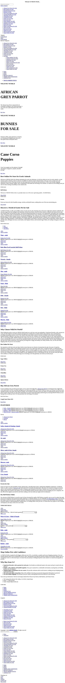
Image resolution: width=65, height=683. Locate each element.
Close (2, 676)
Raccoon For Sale (7, 29)
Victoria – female (5, 259)
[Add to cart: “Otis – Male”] (3, 313)
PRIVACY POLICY (8, 593)
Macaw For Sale (7, 25)
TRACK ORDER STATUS (9, 592)
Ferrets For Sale (7, 19)
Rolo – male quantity (7, 525)
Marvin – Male (5, 319)
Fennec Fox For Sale (8, 18)
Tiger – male (4, 235)
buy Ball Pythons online (52, 498)
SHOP (4, 588)
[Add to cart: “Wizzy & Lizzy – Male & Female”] (3, 513)
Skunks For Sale (7, 30)
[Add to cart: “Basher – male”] (3, 540)
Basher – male (5, 543)
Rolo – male (4, 530)
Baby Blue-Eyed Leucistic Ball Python (11, 247)
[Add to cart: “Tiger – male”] (3, 240)
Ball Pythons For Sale (8, 9)
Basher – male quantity (7, 539)
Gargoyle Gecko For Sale (9, 22)
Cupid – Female (7, 409)
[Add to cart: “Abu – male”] (3, 276)
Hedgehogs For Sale (8, 23)
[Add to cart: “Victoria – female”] (3, 264)
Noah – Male (4, 283)
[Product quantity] (28, 512)
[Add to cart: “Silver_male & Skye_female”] (3, 455)
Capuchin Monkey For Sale (9, 14)
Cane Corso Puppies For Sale (10, 13)
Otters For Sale (6, 27)
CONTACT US (6, 591)
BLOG (5, 590)
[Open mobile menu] (2, 38)
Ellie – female (4, 295)
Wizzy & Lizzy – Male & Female (11, 412)
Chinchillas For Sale (8, 16)
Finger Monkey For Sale (9, 21)
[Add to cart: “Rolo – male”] (3, 527)
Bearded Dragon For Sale (9, 10)
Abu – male (4, 271)
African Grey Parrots (42, 388)
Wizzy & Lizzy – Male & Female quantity (12, 512)
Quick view (3, 242)
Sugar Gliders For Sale (8, 32)
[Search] (7, 4)
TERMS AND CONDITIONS (10, 595)
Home (4, 587)
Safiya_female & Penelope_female (10, 426)
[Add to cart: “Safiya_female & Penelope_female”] (3, 431)
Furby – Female (7, 408)
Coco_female (4, 474)
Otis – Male (4, 307)
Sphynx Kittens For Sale (9, 31)
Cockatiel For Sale (7, 17)
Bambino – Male (7, 410)
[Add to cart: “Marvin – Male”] (3, 325)
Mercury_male (5, 462)
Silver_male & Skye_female (8, 450)
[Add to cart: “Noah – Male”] (3, 288)
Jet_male (3, 438)
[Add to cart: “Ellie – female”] (3, 301)
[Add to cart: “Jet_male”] (3, 443)
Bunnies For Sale (7, 12)
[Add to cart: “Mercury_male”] (3, 467)
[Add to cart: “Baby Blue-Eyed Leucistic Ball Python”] (3, 252)
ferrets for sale (17, 488)
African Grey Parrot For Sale (10, 8)
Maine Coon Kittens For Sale (10, 26)
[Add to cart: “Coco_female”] (3, 479)
